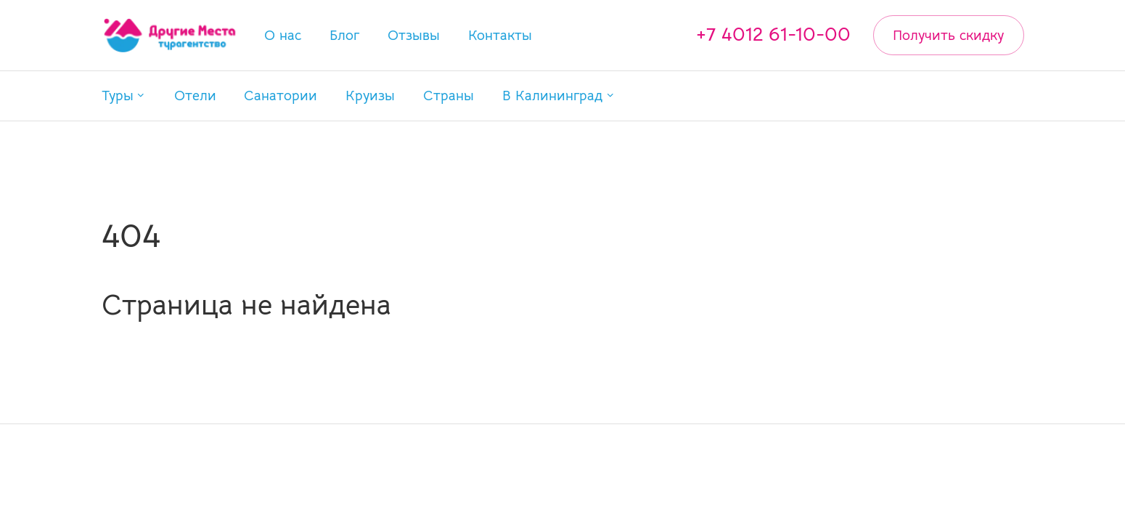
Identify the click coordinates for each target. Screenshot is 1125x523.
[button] (124, 95)
